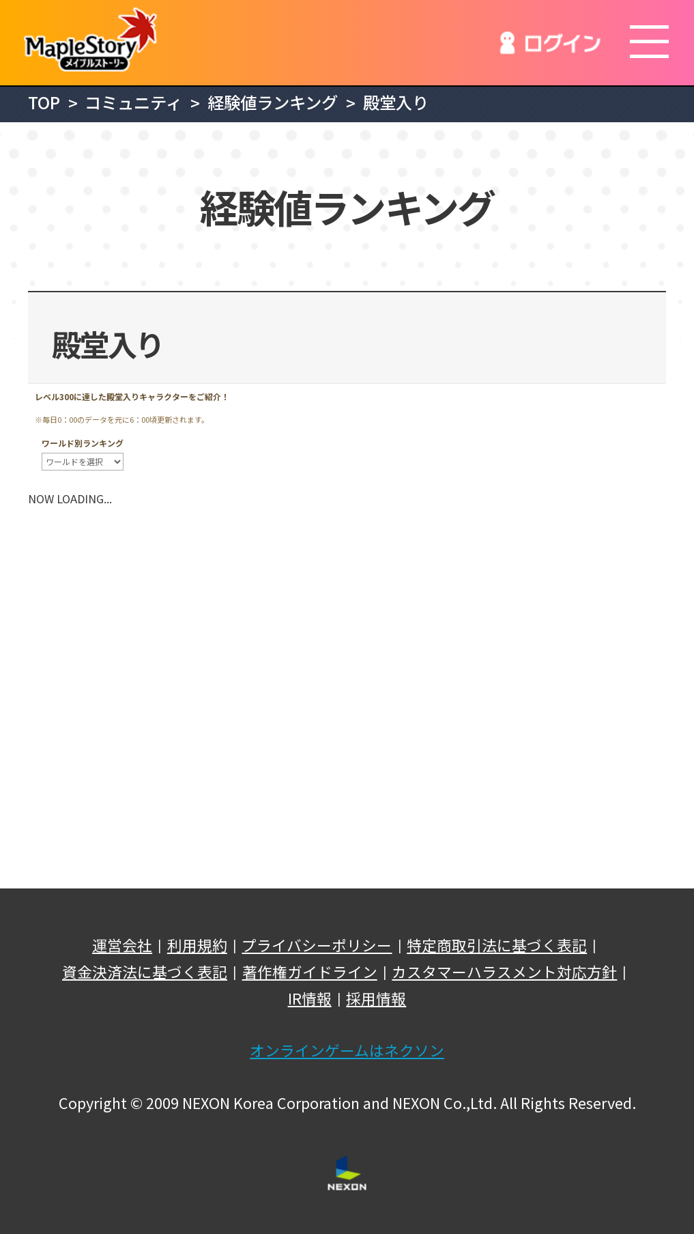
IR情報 (310, 998)
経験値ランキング (272, 102)
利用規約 (197, 945)
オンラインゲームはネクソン (347, 1050)
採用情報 (376, 998)
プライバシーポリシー (317, 945)
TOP (44, 102)
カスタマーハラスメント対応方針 (504, 972)
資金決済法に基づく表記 (144, 972)
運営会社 (122, 945)
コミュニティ (133, 102)
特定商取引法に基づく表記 (497, 945)
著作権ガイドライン (309, 972)
